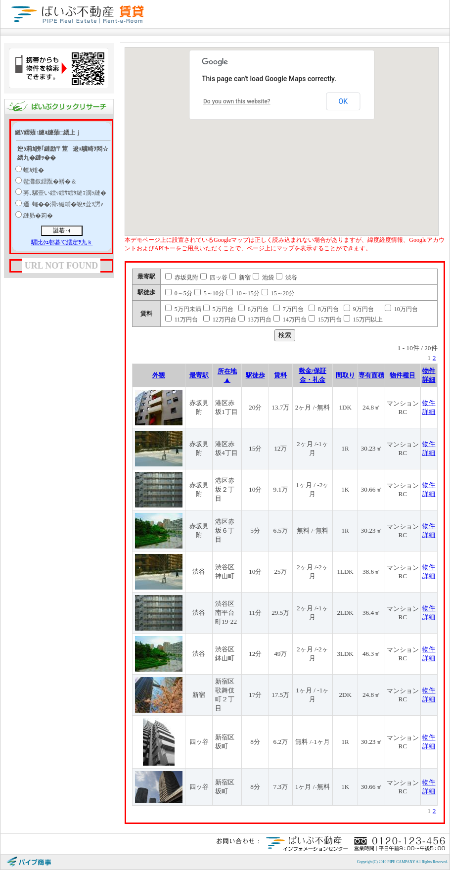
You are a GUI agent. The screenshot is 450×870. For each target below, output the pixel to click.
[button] (318, 140)
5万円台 (218, 309)
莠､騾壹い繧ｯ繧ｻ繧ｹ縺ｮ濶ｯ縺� (64, 192)
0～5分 (178, 293)
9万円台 (359, 309)
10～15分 (243, 293)
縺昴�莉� (38, 215)
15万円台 (325, 319)
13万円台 (254, 319)
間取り (345, 375)
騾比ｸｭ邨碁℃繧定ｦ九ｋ (62, 242)
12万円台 (219, 319)
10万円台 (401, 309)
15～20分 (278, 293)
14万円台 (290, 319)
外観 (158, 375)
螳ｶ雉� (33, 170)
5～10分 (209, 293)
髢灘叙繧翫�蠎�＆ (50, 181)
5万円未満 (183, 309)
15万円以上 (363, 319)
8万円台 (324, 309)
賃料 (280, 375)
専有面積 (371, 375)
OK (343, 101)
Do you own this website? (236, 101)
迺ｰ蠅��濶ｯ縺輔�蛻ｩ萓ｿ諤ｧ (63, 204)
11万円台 (181, 319)
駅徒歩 (255, 375)
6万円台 (253, 309)
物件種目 (402, 375)
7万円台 (288, 309)
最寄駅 (199, 375)
